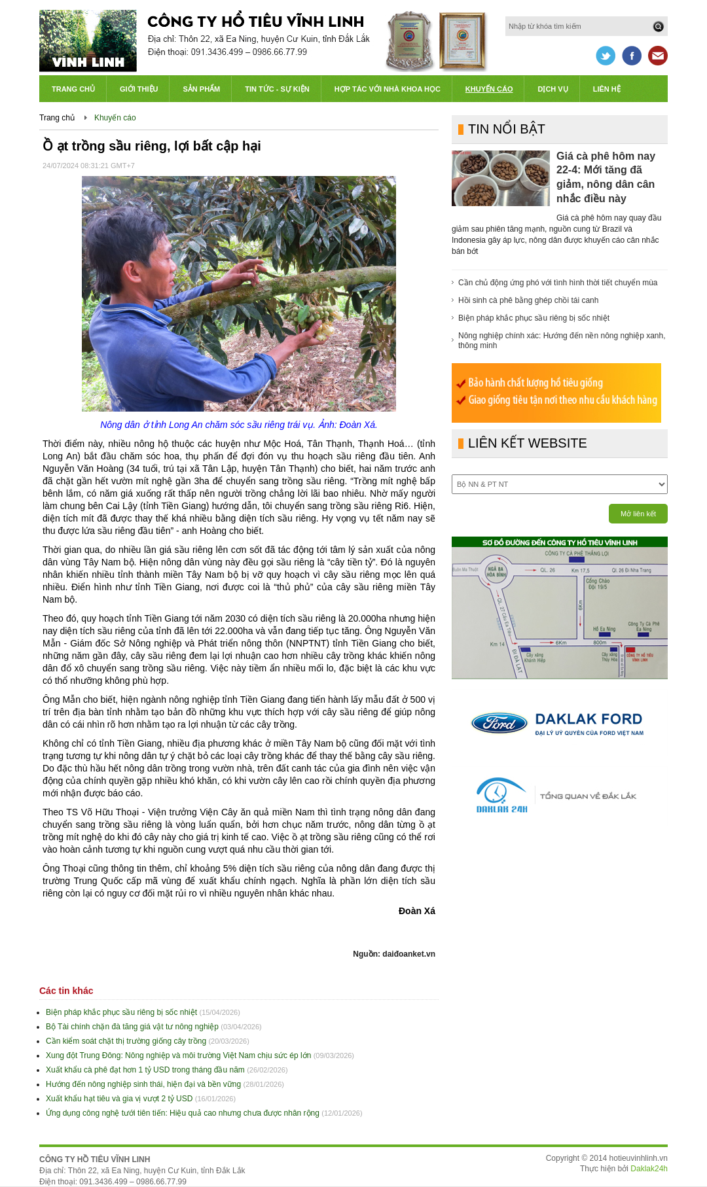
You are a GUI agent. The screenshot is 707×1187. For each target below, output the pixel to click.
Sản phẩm (201, 89)
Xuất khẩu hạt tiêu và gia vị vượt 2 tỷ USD (119, 1098)
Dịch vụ (552, 89)
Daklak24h (649, 1168)
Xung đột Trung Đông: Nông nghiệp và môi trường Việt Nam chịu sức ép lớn (178, 1055)
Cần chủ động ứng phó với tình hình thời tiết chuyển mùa (558, 282)
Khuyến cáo (489, 89)
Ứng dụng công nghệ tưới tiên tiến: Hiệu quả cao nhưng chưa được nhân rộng (182, 1113)
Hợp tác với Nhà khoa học (388, 89)
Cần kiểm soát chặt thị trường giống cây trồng (126, 1041)
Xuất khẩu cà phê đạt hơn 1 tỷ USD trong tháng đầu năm (145, 1069)
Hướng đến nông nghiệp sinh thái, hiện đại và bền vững (143, 1084)
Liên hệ (607, 89)
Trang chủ (73, 89)
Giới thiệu (139, 89)
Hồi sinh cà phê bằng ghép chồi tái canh (528, 300)
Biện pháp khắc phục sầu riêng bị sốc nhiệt (121, 1012)
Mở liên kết (638, 514)
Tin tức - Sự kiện (277, 89)
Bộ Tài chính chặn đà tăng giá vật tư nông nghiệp (132, 1026)
